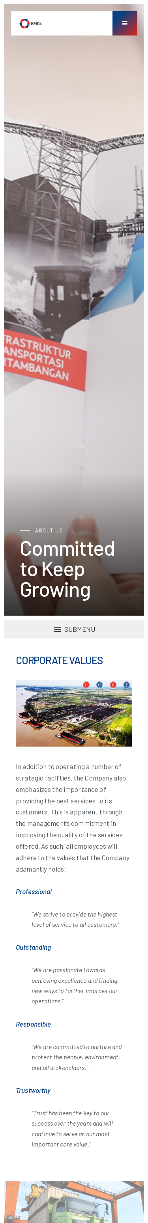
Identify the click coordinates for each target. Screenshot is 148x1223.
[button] (124, 23)
